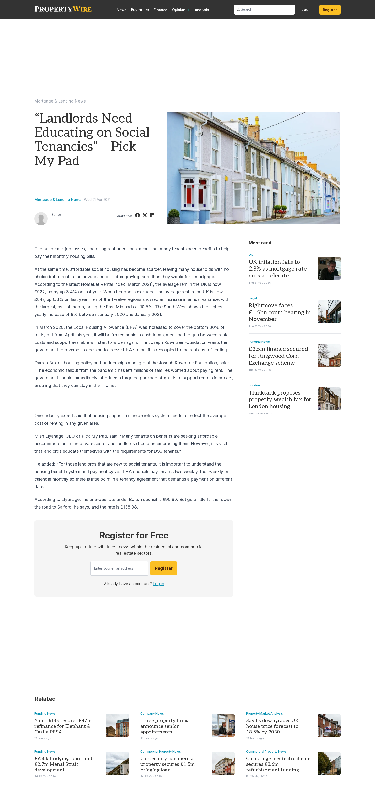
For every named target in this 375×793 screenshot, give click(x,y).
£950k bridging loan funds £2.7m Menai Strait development (64, 764)
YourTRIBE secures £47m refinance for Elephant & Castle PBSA (63, 726)
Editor (56, 214)
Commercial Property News (160, 751)
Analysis (202, 10)
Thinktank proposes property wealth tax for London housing (280, 399)
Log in (307, 9)
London (254, 385)
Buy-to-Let (140, 10)
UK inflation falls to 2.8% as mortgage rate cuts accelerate (278, 268)
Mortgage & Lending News (60, 101)
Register (330, 10)
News (121, 10)
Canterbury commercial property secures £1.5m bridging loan (167, 764)
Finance (160, 10)
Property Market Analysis (264, 713)
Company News (152, 713)
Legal (253, 298)
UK (251, 254)
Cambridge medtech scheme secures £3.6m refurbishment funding (278, 764)
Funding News (259, 341)
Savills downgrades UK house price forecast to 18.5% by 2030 (272, 726)
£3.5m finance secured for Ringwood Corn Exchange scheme (278, 356)
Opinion (181, 10)
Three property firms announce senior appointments (164, 726)
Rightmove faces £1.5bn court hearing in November (280, 312)
